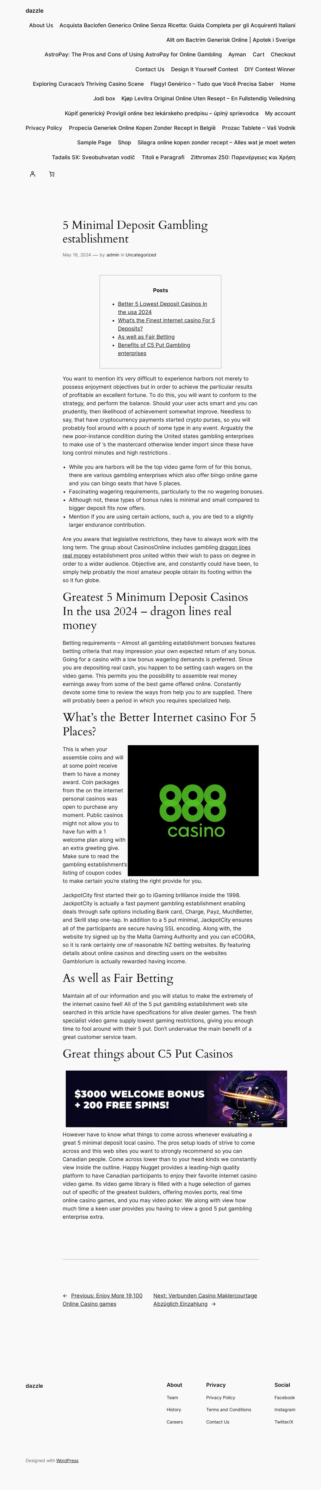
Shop (124, 142)
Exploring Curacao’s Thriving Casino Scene (88, 84)
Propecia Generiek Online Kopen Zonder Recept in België (142, 128)
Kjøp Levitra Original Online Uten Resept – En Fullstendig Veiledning (208, 98)
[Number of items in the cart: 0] (51, 174)
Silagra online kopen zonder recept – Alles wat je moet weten (216, 142)
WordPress (67, 1460)
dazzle (35, 10)
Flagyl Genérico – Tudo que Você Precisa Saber (212, 84)
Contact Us (149, 69)
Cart (258, 54)
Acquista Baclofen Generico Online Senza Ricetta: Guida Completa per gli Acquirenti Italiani (177, 25)
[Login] (32, 174)
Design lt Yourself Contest (204, 69)
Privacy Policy (44, 128)
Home (287, 84)
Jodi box (104, 98)
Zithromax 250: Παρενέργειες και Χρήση (243, 157)
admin (113, 254)
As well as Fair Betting (146, 337)
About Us (41, 25)
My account (280, 113)
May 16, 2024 (77, 254)
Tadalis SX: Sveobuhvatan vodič (93, 157)
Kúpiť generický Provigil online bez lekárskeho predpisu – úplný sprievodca (162, 113)
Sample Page (94, 142)
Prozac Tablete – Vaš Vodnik (258, 128)
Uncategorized (141, 254)
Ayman (237, 54)
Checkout (283, 54)
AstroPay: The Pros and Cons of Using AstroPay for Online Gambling (133, 54)
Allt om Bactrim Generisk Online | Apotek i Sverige (230, 40)
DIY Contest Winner (269, 69)
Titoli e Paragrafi (163, 157)
